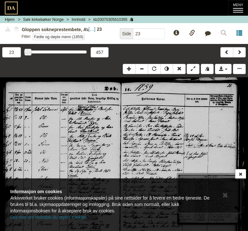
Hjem (9, 19)
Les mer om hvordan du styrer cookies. (49, 217)
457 (99, 52)
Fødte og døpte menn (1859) (58, 37)
